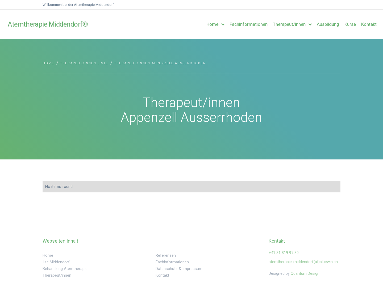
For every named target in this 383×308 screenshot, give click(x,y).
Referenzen (166, 255)
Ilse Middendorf (56, 262)
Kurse (350, 24)
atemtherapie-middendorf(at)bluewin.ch (303, 261)
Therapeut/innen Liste (84, 63)
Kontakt (369, 24)
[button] (215, 24)
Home (48, 63)
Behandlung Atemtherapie (65, 268)
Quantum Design (305, 273)
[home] (33, 24)
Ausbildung (328, 24)
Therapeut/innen (57, 275)
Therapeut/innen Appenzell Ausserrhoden (160, 63)
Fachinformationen (249, 24)
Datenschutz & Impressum (179, 268)
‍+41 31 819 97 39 (284, 252)
